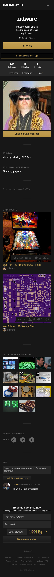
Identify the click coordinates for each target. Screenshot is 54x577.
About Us (8, 558)
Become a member (27, 539)
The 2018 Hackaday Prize (21, 374)
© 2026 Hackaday (27, 570)
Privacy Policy (27, 561)
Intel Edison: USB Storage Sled (18, 326)
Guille (15, 484)
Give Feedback (43, 558)
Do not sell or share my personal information (27, 564)
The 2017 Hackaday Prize (37, 374)
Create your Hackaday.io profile (16, 511)
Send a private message (27, 56)
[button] (48, 5)
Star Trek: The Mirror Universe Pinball (22, 264)
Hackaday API (42, 561)
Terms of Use (11, 561)
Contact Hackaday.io (24, 558)
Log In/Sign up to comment (17, 478)
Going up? (27, 551)
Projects (14, 72)
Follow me (27, 46)
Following (28, 72)
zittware (9, 268)
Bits (40, 72)
